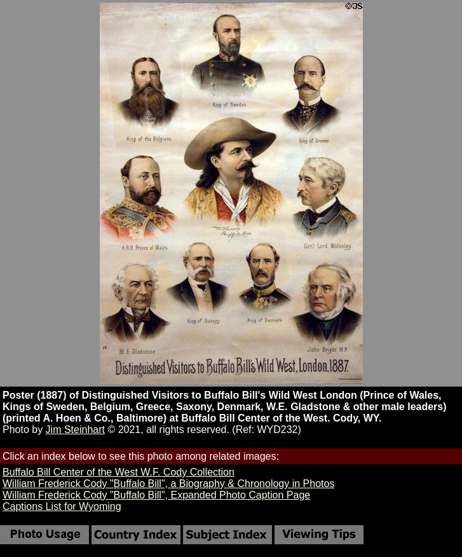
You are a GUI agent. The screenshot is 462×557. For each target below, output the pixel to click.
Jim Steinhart (75, 429)
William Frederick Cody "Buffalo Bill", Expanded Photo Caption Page (156, 495)
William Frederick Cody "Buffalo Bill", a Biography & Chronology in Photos (168, 483)
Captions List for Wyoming (62, 506)
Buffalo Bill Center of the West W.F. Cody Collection (118, 472)
